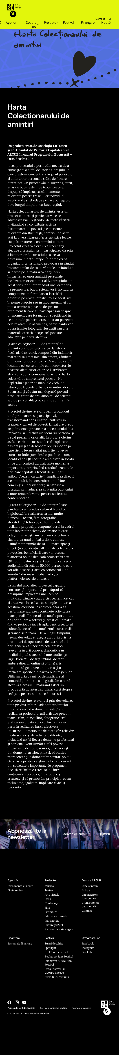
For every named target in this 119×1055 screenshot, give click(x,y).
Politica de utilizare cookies (53, 1008)
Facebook (88, 943)
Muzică (49, 886)
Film (47, 907)
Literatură (51, 912)
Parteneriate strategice (59, 929)
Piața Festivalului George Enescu (55, 970)
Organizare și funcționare (90, 896)
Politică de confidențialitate (21, 1008)
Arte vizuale (52, 894)
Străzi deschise (54, 943)
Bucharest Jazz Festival (59, 956)
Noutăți (106, 22)
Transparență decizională (90, 904)
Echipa (86, 890)
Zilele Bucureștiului (57, 977)
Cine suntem (90, 886)
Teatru (49, 890)
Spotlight (50, 948)
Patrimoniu (52, 920)
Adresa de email (74, 834)
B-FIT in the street (56, 952)
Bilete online (15, 890)
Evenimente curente (20, 886)
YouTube (87, 952)
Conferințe (51, 903)
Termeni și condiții (81, 1008)
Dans (48, 899)
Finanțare (89, 22)
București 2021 (54, 925)
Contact (100, 18)
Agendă (11, 22)
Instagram (88, 948)
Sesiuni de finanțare (19, 943)
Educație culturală (56, 916)
